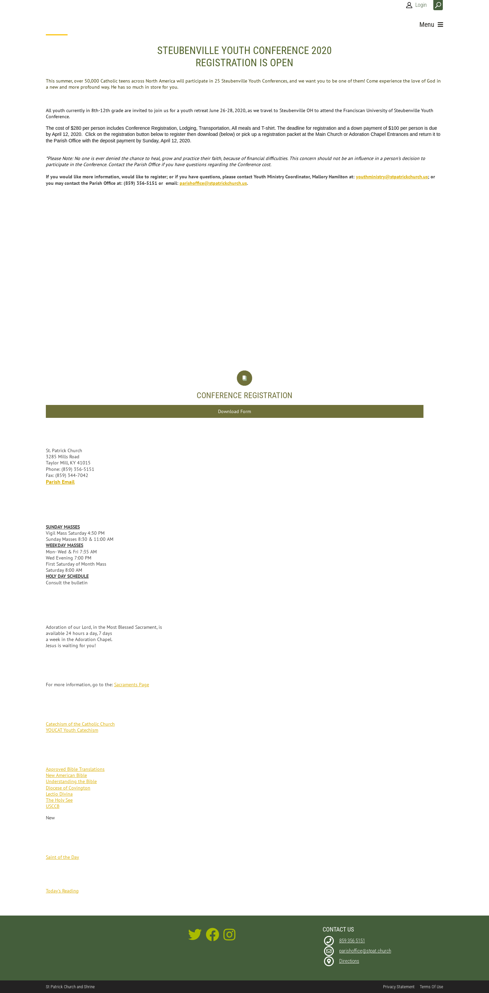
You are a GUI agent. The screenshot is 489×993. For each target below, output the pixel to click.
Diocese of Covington (68, 788)
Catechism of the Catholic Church (80, 724)
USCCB (52, 806)
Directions (349, 961)
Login (421, 5)
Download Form (234, 411)
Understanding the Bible (71, 781)
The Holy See (59, 800)
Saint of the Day (62, 857)
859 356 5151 (352, 941)
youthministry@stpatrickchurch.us (392, 177)
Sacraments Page (131, 684)
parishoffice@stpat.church (365, 951)
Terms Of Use (431, 987)
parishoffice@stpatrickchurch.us (213, 183)
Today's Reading (62, 891)
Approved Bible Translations (75, 769)
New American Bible (66, 775)
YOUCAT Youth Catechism (72, 730)
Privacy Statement (399, 987)
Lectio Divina (59, 794)
